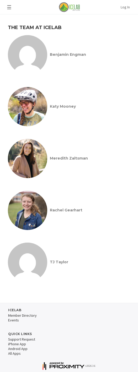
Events (13, 320)
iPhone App (17, 344)
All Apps (14, 353)
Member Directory (22, 315)
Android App (18, 348)
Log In (125, 7)
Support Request (21, 339)
